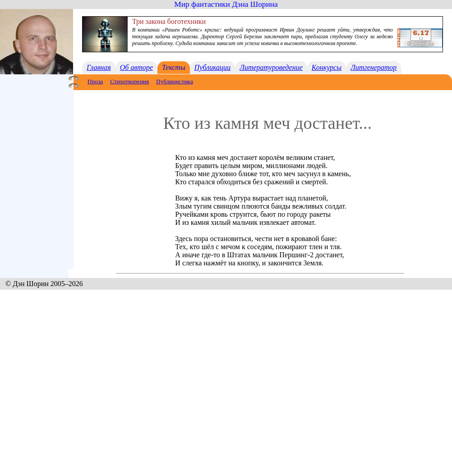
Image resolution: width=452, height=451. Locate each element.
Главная (99, 67)
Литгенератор (374, 67)
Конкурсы (326, 67)
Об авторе (136, 67)
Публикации (212, 67)
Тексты (173, 67)
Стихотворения (129, 81)
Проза (95, 81)
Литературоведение (271, 67)
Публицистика (174, 81)
